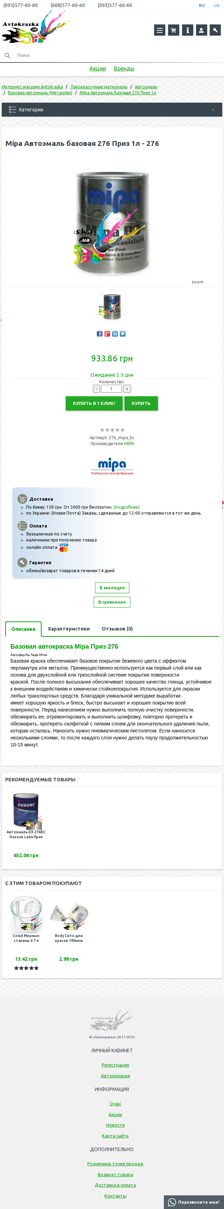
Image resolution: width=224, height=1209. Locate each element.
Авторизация (115, 1075)
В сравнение (112, 602)
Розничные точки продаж (115, 1163)
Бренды (124, 68)
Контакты (115, 1195)
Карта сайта (115, 1135)
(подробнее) (127, 507)
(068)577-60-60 (68, 5)
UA (216, 5)
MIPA (129, 443)
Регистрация (115, 1064)
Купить (141, 403)
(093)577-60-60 (115, 5)
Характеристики (69, 629)
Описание (23, 629)
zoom (201, 282)
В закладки (112, 587)
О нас (115, 1103)
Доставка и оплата (115, 1184)
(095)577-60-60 (20, 5)
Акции (97, 68)
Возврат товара (115, 1174)
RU (202, 5)
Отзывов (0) (117, 629)
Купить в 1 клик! (94, 403)
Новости (115, 1124)
